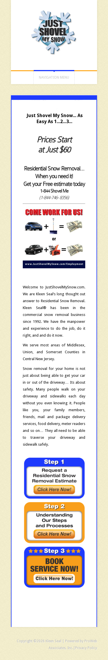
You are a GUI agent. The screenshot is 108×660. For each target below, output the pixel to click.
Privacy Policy (86, 648)
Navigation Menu (54, 77)
